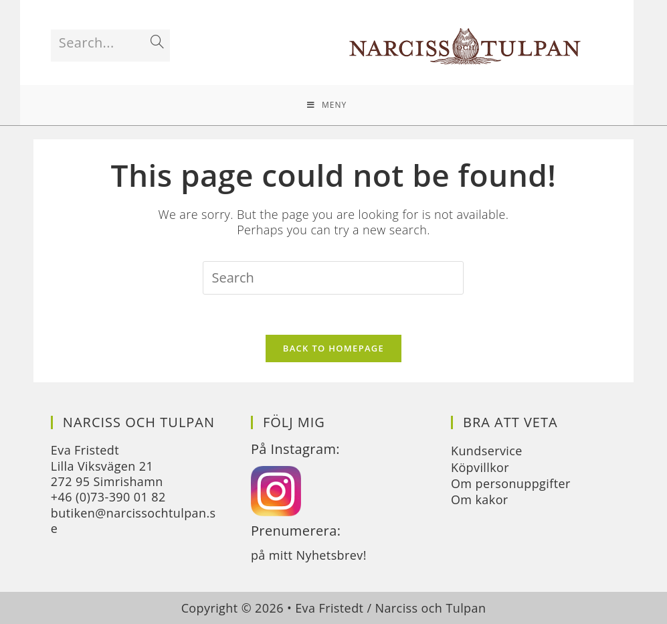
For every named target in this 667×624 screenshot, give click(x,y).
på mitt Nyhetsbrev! (309, 555)
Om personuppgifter (511, 483)
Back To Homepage (333, 348)
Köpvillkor (480, 467)
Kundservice (486, 451)
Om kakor (479, 499)
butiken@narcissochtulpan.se (133, 520)
